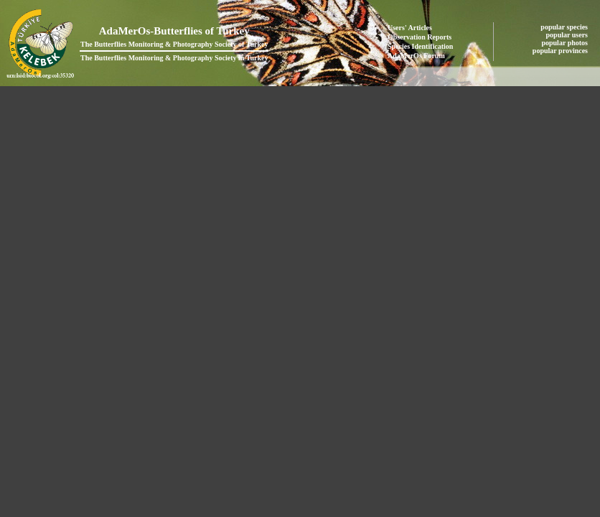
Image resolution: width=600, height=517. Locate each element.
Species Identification (420, 46)
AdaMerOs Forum (416, 56)
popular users (568, 35)
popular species (564, 27)
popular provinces (561, 51)
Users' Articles (410, 28)
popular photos (565, 43)
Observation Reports (419, 37)
